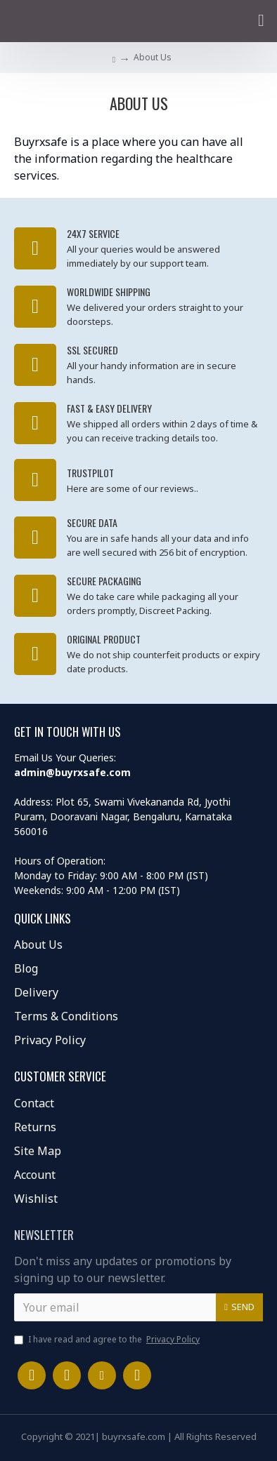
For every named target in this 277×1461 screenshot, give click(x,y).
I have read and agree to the (108, 1339)
